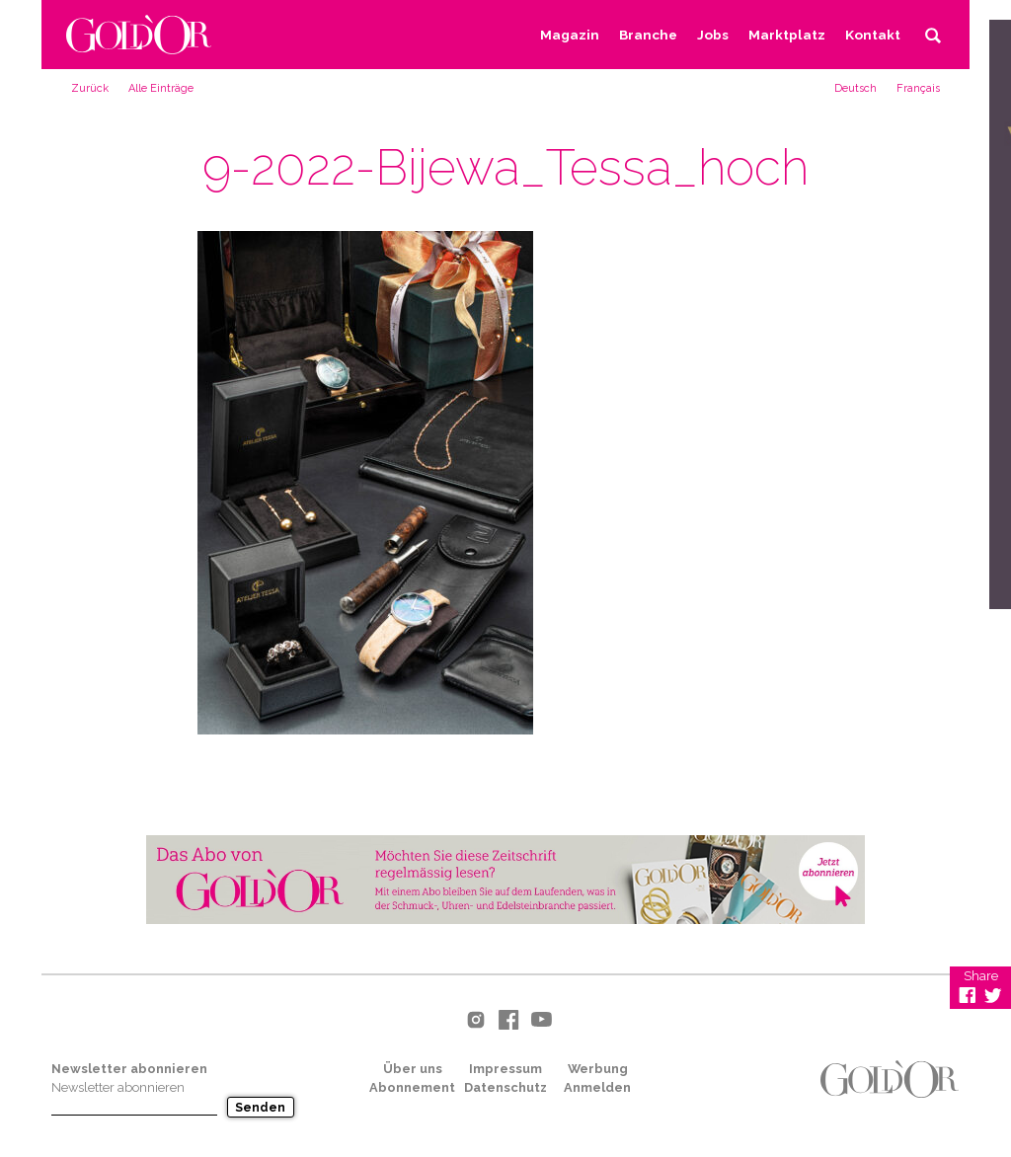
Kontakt (872, 34)
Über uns (412, 1068)
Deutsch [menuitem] (855, 88)
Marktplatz (786, 34)
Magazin (569, 34)
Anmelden (597, 1087)
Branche (648, 34)
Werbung (598, 1068)
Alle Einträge (161, 88)
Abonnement (412, 1087)
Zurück (90, 88)
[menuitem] (855, 88)
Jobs (713, 34)
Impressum (505, 1068)
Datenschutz (505, 1087)
